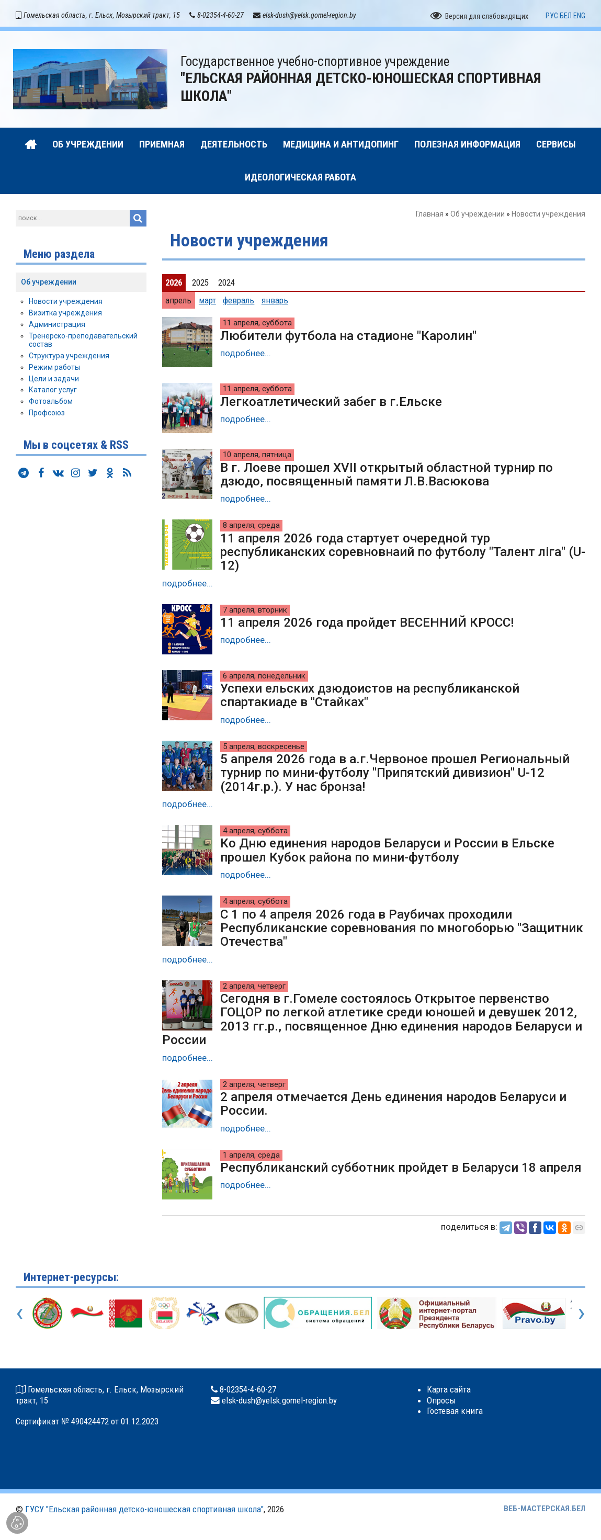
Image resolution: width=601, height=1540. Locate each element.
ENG (579, 17)
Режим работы (54, 369)
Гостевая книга (455, 1412)
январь (275, 302)
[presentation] (20, 1314)
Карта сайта (449, 1391)
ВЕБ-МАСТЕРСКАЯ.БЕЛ (544, 1510)
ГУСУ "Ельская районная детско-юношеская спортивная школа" (144, 1510)
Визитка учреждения (65, 314)
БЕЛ (566, 17)
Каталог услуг (53, 391)
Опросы (441, 1401)
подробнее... (245, 354)
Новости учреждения (66, 303)
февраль (238, 302)
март (207, 302)
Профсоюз (47, 414)
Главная (430, 215)
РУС (552, 17)
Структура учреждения (69, 357)
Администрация (57, 326)
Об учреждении (477, 215)
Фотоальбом (51, 403)
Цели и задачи (54, 380)
